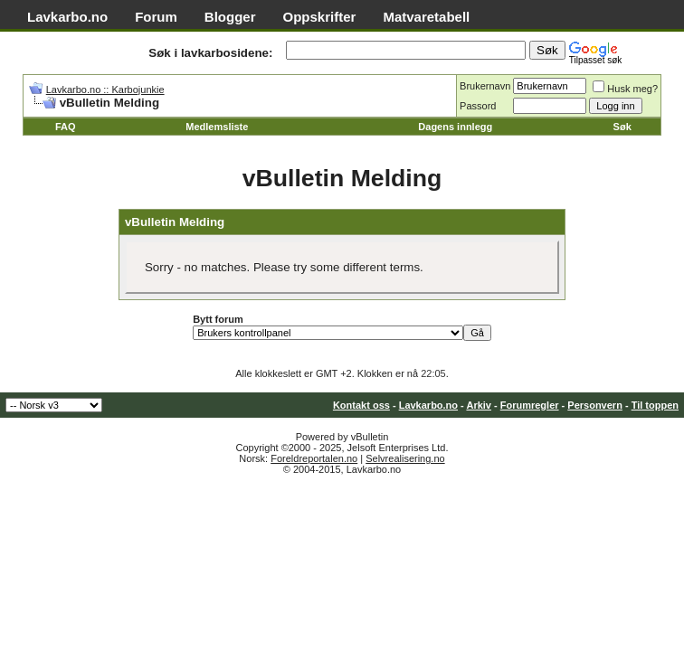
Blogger (230, 16)
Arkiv (478, 405)
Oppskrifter (319, 16)
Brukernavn (485, 85)
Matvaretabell (426, 16)
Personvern (594, 405)
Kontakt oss (361, 405)
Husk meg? (625, 88)
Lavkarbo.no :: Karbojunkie (105, 89)
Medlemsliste (216, 126)
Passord (478, 105)
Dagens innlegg (455, 126)
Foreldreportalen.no (314, 458)
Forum (156, 16)
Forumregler (529, 405)
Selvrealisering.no (405, 458)
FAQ (65, 126)
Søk (622, 126)
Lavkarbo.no (67, 16)
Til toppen (655, 405)
